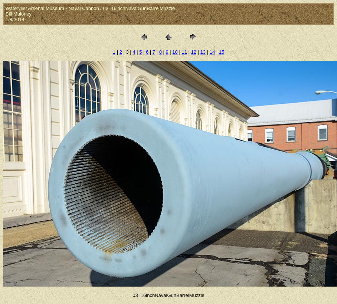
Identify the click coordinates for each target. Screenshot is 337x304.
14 (212, 52)
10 (174, 52)
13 (203, 52)
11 (184, 52)
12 (193, 52)
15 (221, 52)
